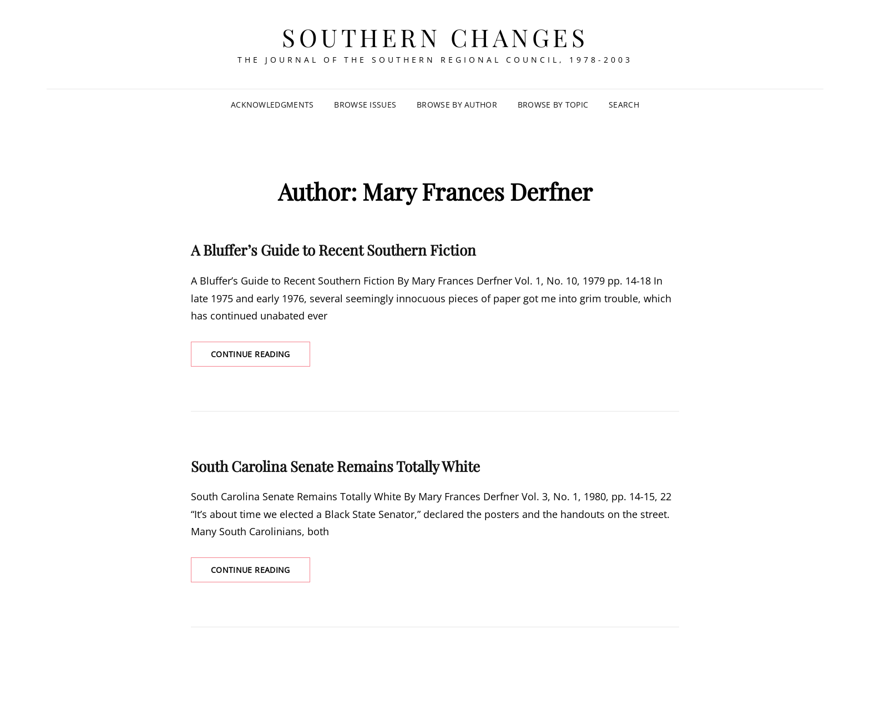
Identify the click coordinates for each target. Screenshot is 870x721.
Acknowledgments (272, 104)
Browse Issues (365, 104)
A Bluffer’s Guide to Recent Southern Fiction (333, 250)
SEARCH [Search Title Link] (624, 104)
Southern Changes (435, 37)
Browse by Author (457, 104)
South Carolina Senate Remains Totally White (335, 466)
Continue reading (260, 357)
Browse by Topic (553, 104)
